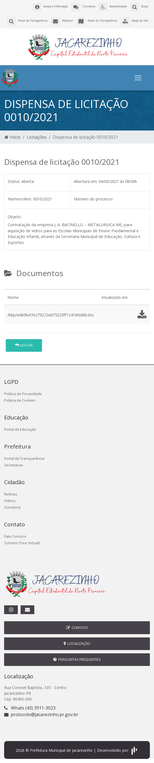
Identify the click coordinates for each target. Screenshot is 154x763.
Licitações (37, 137)
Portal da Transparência (24, 458)
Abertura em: (85, 181)
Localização (77, 643)
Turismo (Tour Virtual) (22, 542)
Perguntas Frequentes (77, 659)
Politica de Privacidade (23, 393)
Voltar (24, 345)
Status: (14, 181)
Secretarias (13, 465)
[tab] (8, 287)
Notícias (10, 494)
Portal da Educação (20, 429)
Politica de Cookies (19, 400)
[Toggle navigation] (138, 78)
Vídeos (10, 500)
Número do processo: (93, 199)
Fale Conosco (15, 536)
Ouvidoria (12, 507)
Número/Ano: (20, 199)
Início (12, 137)
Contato (77, 627)
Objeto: (14, 216)
